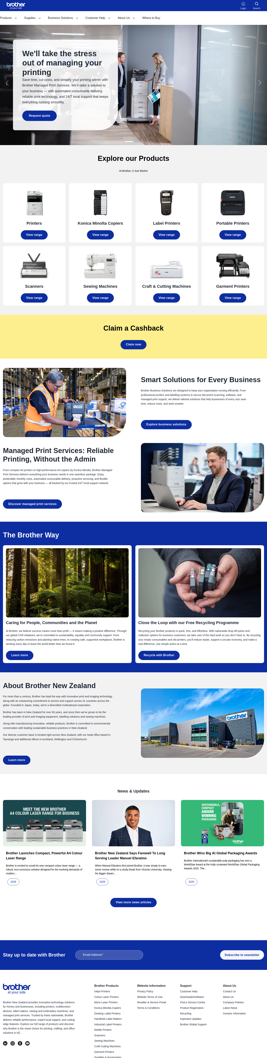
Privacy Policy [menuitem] (145, 991)
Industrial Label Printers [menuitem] (107, 1024)
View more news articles (133, 901)
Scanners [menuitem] (99, 1035)
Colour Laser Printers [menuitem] (106, 996)
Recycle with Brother (159, 654)
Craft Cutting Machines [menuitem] (107, 1046)
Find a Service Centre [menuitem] (192, 1002)
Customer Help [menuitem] (188, 991)
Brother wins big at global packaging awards (220, 852)
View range (34, 233)
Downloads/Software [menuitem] (192, 996)
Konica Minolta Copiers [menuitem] (107, 1007)
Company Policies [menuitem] (233, 1002)
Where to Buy (151, 17)
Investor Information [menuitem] (234, 1013)
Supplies (32, 17)
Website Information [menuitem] (151, 985)
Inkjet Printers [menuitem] (102, 991)
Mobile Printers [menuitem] (102, 1029)
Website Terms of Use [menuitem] (149, 996)
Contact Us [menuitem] (229, 991)
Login (243, 5)
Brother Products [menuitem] (106, 985)
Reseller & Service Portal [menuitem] (151, 1002)
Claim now (133, 343)
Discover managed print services (32, 502)
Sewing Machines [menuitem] (104, 1040)
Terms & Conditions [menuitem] (148, 1007)
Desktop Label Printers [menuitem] (107, 1013)
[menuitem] (8, 18)
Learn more (19, 654)
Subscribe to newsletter (242, 955)
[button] (7, 82)
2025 (102, 880)
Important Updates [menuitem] (190, 1018)
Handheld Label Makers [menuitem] (108, 1018)
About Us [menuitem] (229, 985)
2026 (13, 880)
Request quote (38, 115)
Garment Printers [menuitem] (104, 1051)
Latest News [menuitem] (230, 1007)
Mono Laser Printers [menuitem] (106, 1002)
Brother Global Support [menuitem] (193, 1024)
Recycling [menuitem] (185, 1013)
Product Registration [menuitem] (192, 1007)
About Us (126, 17)
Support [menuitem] (185, 985)
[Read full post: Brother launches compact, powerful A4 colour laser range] (44, 822)
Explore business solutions (166, 423)
